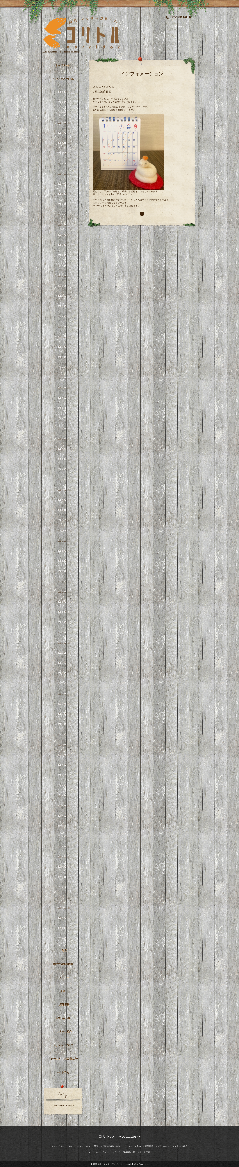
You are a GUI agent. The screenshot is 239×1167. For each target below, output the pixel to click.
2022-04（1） (64, 601)
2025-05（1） (64, 224)
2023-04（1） (64, 479)
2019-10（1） (64, 826)
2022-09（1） (64, 550)
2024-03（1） (64, 367)
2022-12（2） (64, 520)
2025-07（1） (64, 204)
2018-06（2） (64, 928)
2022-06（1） (64, 581)
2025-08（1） (64, 194)
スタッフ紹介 (64, 1031)
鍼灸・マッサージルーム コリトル (113, 1164)
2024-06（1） (64, 336)
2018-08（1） (64, 918)
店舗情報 (64, 1004)
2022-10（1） (64, 540)
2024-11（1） (64, 285)
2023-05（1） (64, 469)
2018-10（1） (64, 897)
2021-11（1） (64, 652)
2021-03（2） (64, 734)
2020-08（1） (64, 785)
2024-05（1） (64, 347)
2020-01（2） (64, 805)
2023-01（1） (64, 510)
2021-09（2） (64, 673)
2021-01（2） (64, 754)
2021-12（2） (64, 642)
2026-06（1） (64, 92)
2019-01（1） (64, 877)
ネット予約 (63, 1072)
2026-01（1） (64, 143)
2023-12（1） (64, 398)
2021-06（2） (64, 703)
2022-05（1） (64, 591)
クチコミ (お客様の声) (64, 1058)
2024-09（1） (64, 306)
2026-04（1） (64, 112)
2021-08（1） (64, 683)
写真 (64, 950)
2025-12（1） (64, 153)
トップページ (62, 65)
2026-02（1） (64, 132)
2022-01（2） (64, 632)
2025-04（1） (64, 234)
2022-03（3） (64, 612)
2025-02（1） (64, 255)
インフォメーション (64, 78)
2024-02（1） (64, 377)
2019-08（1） (64, 846)
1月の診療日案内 (103, 91)
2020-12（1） (64, 765)
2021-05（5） (64, 714)
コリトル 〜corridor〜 (119, 1136)
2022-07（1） (64, 571)
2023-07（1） (64, 449)
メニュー (64, 977)
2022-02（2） (64, 622)
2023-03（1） (64, 489)
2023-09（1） (64, 428)
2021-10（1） (64, 663)
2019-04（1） (64, 856)
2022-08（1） (64, 561)
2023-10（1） (64, 418)
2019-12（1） (64, 816)
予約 (62, 991)
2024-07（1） (64, 326)
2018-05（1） (64, 938)
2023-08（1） (64, 438)
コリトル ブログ (63, 1045)
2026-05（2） (64, 102)
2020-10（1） (64, 775)
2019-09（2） (64, 836)
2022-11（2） (64, 530)
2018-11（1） (64, 887)
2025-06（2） (64, 214)
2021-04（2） (64, 724)
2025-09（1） (64, 183)
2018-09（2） (64, 907)
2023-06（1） (64, 459)
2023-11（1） (64, 408)
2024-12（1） (64, 275)
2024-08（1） (64, 316)
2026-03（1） (64, 122)
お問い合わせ (62, 1018)
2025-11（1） (64, 163)
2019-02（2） (64, 867)
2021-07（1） (64, 693)
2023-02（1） (64, 500)
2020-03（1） (64, 795)
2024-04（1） (64, 357)
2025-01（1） (64, 265)
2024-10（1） (64, 296)
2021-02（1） (64, 744)
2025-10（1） (64, 173)
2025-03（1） (64, 245)
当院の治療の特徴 (63, 964)
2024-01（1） (64, 387)
